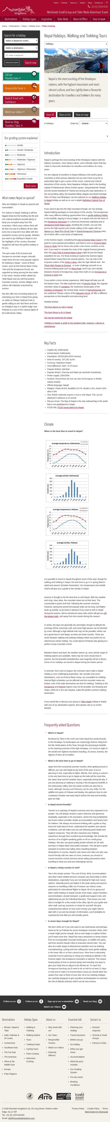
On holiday (75, 1044)
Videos (82, 3)
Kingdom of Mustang (53, 290)
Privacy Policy (78, 1108)
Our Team (52, 1035)
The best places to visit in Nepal (58, 307)
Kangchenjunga (94, 290)
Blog (90, 3)
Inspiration (46, 19)
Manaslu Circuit (83, 293)
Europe (7, 1069)
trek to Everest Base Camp (89, 240)
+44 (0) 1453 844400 (15, 1115)
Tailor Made (62, 19)
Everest (62, 687)
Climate (64, 3)
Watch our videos (56, 1047)
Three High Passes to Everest (57, 265)
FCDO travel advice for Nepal (71, 407)
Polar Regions (10, 1074)
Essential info (75, 1019)
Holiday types (29, 19)
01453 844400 (100, 6)
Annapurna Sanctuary (57, 222)
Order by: (74, 123)
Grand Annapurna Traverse (89, 231)
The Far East (10, 1052)
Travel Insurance (77, 1035)
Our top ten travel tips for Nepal (58, 318)
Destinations (11, 19)
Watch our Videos (52, 1007)
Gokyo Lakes (71, 262)
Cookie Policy (93, 1108)
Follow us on (9, 1001)
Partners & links (99, 1043)
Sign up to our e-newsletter (60, 1001)
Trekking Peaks (33, 1044)
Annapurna (49, 687)
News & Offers (80, 19)
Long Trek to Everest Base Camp (67, 252)
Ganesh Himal (89, 283)
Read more (31, 186)
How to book (99, 19)
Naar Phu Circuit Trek (64, 231)
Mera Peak (76, 268)
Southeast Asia (11, 1047)
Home (56, 3)
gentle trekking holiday (98, 215)
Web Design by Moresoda (96, 1112)
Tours (28, 1040)
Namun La (49, 231)
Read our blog (90, 1001)
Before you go (76, 1040)
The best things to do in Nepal (57, 312)
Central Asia (9, 1043)
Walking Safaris (33, 1035)
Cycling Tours (32, 1049)
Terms (105, 1108)
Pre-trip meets (76, 1077)
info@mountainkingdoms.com (21, 1118)
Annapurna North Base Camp (57, 225)
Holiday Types (31, 1019)
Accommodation (77, 1057)
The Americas (10, 1057)
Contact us (99, 3)
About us (73, 3)
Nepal (24, 26)
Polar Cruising (32, 1054)
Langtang (65, 287)
